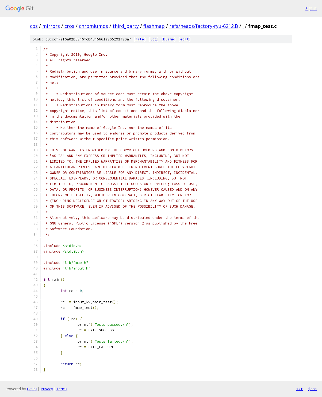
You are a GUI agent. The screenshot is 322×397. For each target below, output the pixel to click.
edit (184, 39)
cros (69, 26)
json (312, 388)
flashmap (154, 26)
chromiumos (93, 26)
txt (299, 388)
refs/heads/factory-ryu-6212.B (203, 26)
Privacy (47, 388)
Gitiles (32, 388)
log (153, 39)
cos (34, 26)
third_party (126, 26)
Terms (61, 388)
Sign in (311, 8)
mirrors (51, 26)
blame (168, 39)
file (139, 39)
